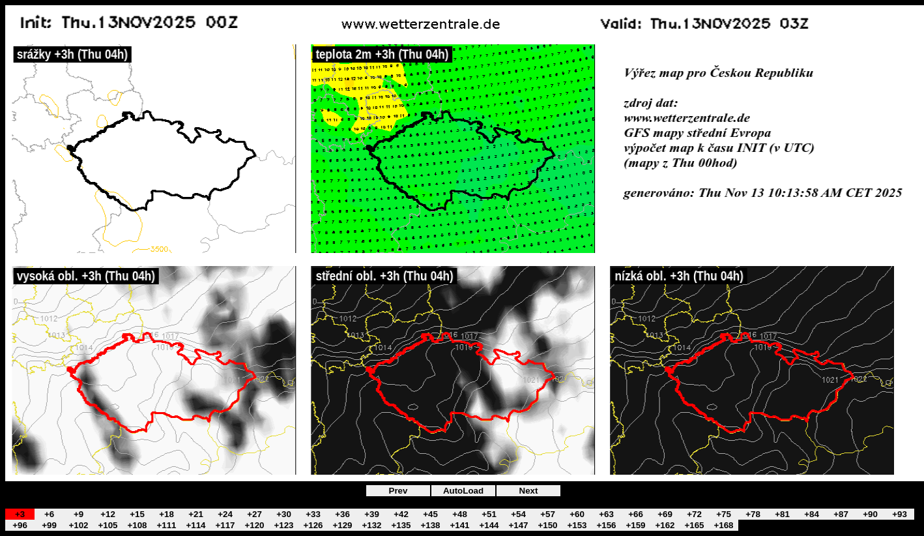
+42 (401, 514)
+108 (137, 525)
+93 (899, 514)
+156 (606, 525)
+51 (489, 514)
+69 (664, 514)
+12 (107, 514)
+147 (518, 525)
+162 (664, 525)
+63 (606, 514)
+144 (488, 525)
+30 (283, 514)
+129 (342, 525)
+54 (518, 514)
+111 (166, 525)
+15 (137, 514)
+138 (430, 525)
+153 (576, 525)
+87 (840, 514)
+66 (635, 514)
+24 (225, 514)
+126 (313, 525)
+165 (694, 525)
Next (528, 491)
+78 (752, 514)
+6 (49, 514)
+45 (430, 514)
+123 (283, 525)
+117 (225, 525)
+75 (723, 514)
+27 (254, 514)
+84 (811, 514)
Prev (398, 491)
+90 (870, 514)
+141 (459, 525)
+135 (401, 525)
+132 (371, 525)
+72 (694, 514)
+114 (195, 525)
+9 (78, 514)
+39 (371, 514)
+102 (78, 525)
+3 (20, 514)
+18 (166, 514)
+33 (313, 514)
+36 (342, 514)
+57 (547, 514)
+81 (782, 514)
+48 (459, 514)
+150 (547, 525)
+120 (254, 525)
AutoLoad (463, 491)
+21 (195, 514)
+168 (723, 525)
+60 (577, 514)
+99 (49, 525)
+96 (19, 525)
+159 (635, 525)
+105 (107, 525)
